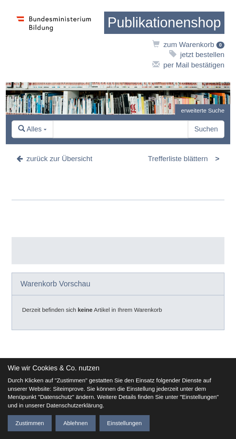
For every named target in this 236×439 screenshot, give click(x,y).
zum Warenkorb (188, 44)
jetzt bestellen (196, 54)
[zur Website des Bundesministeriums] (54, 41)
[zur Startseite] (164, 23)
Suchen (206, 129)
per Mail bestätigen (188, 65)
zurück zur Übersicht (54, 159)
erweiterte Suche (202, 110)
